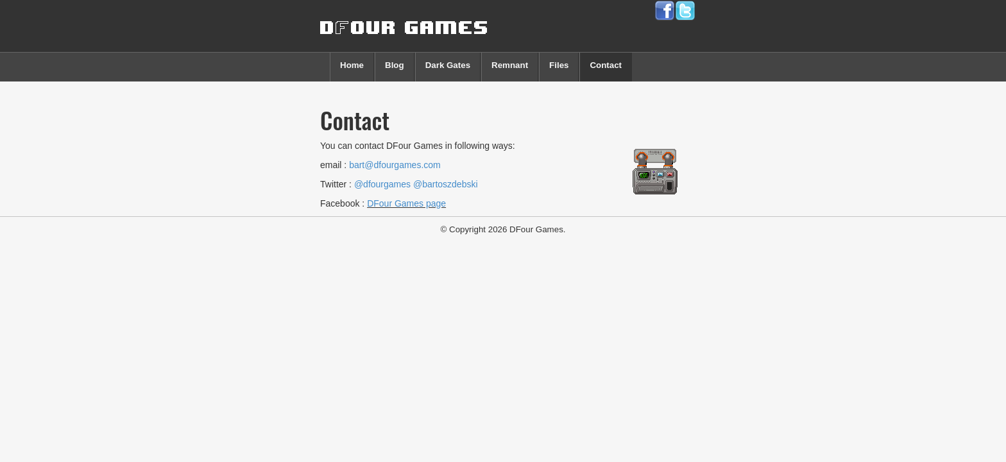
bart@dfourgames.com (395, 165)
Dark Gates (447, 65)
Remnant (509, 65)
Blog (394, 65)
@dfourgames (382, 184)
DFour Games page (406, 203)
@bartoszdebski (445, 184)
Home (352, 65)
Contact (606, 65)
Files (558, 65)
